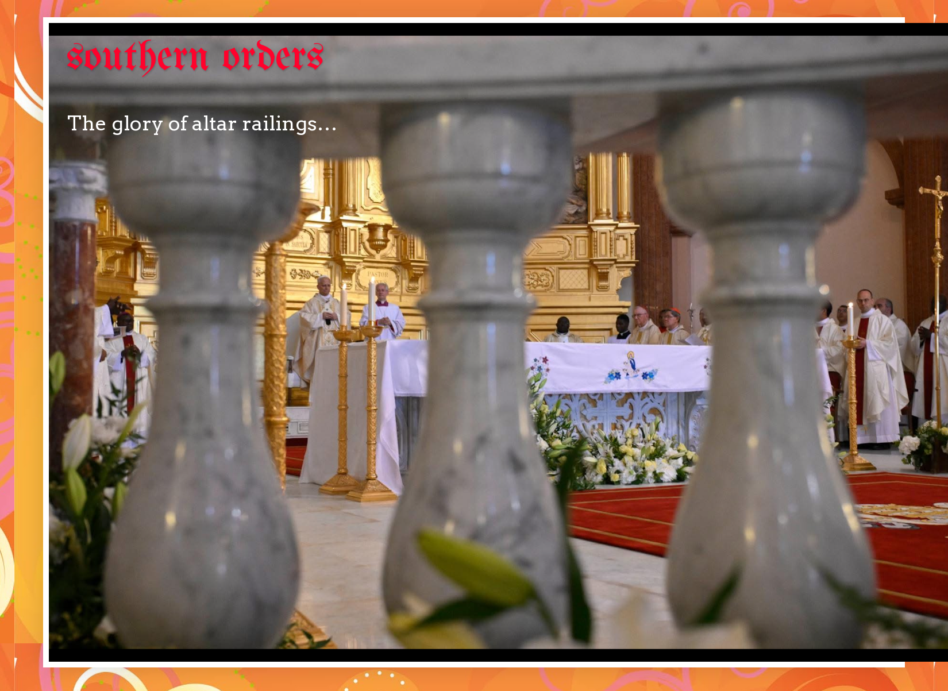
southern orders (195, 58)
